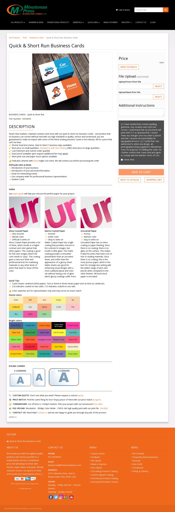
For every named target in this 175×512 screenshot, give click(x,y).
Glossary (136, 460)
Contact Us (141, 22)
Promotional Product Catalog (104, 478)
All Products (18, 22)
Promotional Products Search (104, 482)
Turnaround (137, 467)
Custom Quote (98, 453)
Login (152, 22)
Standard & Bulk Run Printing (53, 148)
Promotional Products (58, 22)
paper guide (18, 193)
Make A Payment (111, 22)
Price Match (96, 467)
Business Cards (37, 37)
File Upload (96, 460)
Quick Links (94, 22)
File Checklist (138, 453)
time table (97, 404)
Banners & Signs (36, 22)
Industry (127, 22)
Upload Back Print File (129, 92)
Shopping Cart (154, 179)
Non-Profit (137, 464)
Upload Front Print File (130, 81)
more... (39, 474)
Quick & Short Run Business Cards (25, 441)
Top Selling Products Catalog (104, 471)
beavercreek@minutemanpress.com (65, 465)
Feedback (95, 457)
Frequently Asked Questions (145, 457)
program (97, 399)
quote (80, 395)
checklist (104, 408)
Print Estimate (128, 67)
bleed (36, 160)
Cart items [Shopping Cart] (123, 10)
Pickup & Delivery (140, 471)
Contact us (42, 412)
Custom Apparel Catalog (102, 474)
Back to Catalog (129, 179)
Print (25, 37)
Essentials (78, 22)
